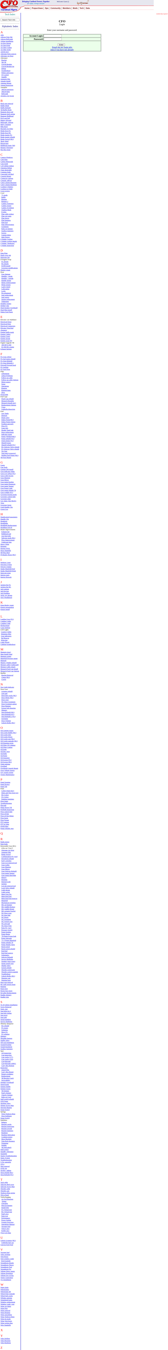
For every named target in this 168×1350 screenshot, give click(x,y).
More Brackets (6, 1139)
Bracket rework (6, 1129)
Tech (82, 8)
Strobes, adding (6, 1170)
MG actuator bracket (8, 911)
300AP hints (5, 92)
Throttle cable (5, 1189)
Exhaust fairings (6, 349)
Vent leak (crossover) (8, 453)
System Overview (7, 1222)
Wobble (4, 1145)
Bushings (4, 1133)
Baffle (3, 197)
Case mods (4, 164)
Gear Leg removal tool (9, 863)
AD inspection (6, 1053)
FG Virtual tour (6, 1210)
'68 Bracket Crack (7, 1078)
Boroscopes (5, 143)
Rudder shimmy (6, 995)
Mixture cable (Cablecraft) (10, 665)
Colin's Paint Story (7, 791)
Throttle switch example (9, 972)
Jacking (4, 884)
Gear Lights (5, 865)
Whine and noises (7, 73)
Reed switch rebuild (8, 949)
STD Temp (4, 1101)
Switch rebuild (6, 968)
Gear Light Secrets (7, 476)
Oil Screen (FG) (6, 760)
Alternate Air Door (7, 56)
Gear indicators (6, 636)
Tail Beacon (5, 638)
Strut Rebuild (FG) (7, 714)
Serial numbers (6, 1019)
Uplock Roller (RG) (8, 723)
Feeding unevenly (7, 424)
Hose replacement (7, 432)
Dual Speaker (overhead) (9, 308)
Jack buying (5, 591)
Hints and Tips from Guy (10, 793)
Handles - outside (7, 278)
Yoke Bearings (5, 1341)
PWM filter (4, 826)
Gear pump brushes (7, 482)
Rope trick (4, 989)
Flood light (4, 395)
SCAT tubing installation (9, 1005)
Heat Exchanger (6, 1205)
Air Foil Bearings (7, 1199)
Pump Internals (6, 938)
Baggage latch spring (8, 114)
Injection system (6, 565)
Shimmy (4, 710)
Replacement (5, 1076)
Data (88, 8)
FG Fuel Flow (5, 369)
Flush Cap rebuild (7, 399)
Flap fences (5, 218)
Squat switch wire (7, 963)
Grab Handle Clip (7, 507)
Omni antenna (5, 764)
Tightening (5, 301)
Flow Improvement (8, 540)
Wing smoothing (6, 1315)
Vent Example (5, 1261)
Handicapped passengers (9, 517)
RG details (5, 264)
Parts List (4, 1216)
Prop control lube (6, 812)
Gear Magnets (5, 478)
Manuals (3, 660)
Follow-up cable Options (9, 380)
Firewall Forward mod (8, 365)
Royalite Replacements (8, 993)
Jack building (5, 593)
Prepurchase (37, 8)
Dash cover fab (6, 255)
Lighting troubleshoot (8, 644)
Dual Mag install (6, 310)
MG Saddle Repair (7, 909)
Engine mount (5, 339)
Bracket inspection (7, 1126)
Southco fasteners (7, 231)
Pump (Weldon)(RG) (8, 436)
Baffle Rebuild (6, 108)
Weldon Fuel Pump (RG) (9, 455)
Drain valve (5, 418)
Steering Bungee (6, 1108)
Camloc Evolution (7, 208)
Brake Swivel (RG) (7, 139)
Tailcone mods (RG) (8, 538)
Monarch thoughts (7, 401)
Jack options (5, 589)
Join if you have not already (62, 50)
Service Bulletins (7, 959)
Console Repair (6, 176)
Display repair (5, 270)
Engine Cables (5, 334)
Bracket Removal (7, 675)
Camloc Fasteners (7, 204)
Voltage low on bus (7, 1275)
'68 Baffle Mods (6, 110)
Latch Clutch (5, 287)
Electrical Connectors (8, 326)
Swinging (4, 719)
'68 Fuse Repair (6, 457)
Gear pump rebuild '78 (8, 490)
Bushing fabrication (8, 1135)
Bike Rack (4, 127)
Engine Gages (5, 336)
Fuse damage (5, 274)
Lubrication (5, 289)
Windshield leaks (6, 1300)
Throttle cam (5, 1191)
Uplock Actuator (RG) (8, 1240)
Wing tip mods (6, 1319)
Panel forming (5, 782)
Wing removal (5, 1310)
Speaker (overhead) (7, 1082)
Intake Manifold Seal (8, 569)
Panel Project (5, 784)
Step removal (5, 1166)
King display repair (7, 605)
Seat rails (4, 1017)
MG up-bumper (6, 905)
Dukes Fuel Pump (7, 312)
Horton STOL (5, 548)
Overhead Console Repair (9, 768)
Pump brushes (6, 932)
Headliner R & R (6, 527)
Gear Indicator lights (8, 471)
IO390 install (5, 266)
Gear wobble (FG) (7, 492)
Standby (4, 77)
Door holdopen (6, 1116)
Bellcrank (4, 94)
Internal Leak (6, 882)
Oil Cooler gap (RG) (8, 739)
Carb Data (4, 159)
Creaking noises (6, 1137)
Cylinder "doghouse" (8, 243)
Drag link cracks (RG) (9, 695)
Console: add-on (6, 180)
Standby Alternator (7, 1152)
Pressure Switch (6, 930)
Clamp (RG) (5, 677)
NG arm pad (5, 924)
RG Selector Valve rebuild (10, 447)
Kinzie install (5, 609)
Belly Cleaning (6, 124)
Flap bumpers (6, 220)
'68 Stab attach (6, 1147)
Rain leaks (4, 844)
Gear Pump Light (6, 488)
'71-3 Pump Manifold (8, 940)
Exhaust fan (5, 532)
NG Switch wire (7, 922)
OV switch (5, 75)
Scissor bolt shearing (8, 708)
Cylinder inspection (7, 245)
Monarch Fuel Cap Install (9, 669)
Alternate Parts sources (8, 54)
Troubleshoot (5, 71)
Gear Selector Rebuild (9, 871)
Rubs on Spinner (7, 229)
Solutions (4, 1030)
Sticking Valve (5, 1103)
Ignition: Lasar (6, 562)
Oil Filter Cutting (6, 747)
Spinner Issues (5, 1089)
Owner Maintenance (7, 775)
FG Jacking (4, 367)
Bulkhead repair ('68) (8, 145)
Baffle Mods (5, 106)
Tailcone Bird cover (7, 1184)
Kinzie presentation (7, 607)
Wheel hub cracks (7, 1296)
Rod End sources (7, 953)
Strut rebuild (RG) (7, 1173)
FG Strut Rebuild (6, 361)
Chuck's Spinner (7, 1095)
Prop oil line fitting (7, 816)
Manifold (4, 901)
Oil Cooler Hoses (6, 737)
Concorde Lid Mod (7, 174)
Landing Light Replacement (5, 624)
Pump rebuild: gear (7, 828)
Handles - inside (6, 276)
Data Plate (4, 253)
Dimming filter (6, 634)
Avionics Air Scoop (7, 96)
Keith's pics (5, 1231)
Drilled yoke (5, 306)
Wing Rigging (5, 1313)
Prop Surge (4, 818)
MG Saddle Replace (8, 907)
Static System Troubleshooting (6, 1159)
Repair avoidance (7, 1074)
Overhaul (4, 766)
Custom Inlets (6, 235)
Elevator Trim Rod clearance (7, 329)
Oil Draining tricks (7, 743)
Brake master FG (6, 135)
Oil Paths (4, 754)
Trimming (4, 1143)
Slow (3, 392)
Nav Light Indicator (7, 687)
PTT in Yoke (5, 824)
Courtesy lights (6, 632)
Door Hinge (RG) (7, 698)
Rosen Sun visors (6, 991)
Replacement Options (8, 405)
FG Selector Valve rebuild (10, 449)
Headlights (4, 523)
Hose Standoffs (6, 551)
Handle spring (6, 280)
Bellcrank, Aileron (7, 122)
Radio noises (5, 842)
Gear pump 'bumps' (7, 486)
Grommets (5, 227)
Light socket (5, 892)
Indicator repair (6, 434)
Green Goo (4, 509)
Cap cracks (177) (7, 1057)
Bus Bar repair (5, 150)
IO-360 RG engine (7, 347)
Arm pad (4, 693)
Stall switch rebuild (7, 1099)
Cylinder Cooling (6, 239)
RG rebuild (5, 1026)
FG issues (4, 1028)
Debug (3, 68)
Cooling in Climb (6, 189)
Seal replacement (7, 295)
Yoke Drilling (5, 1339)
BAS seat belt (5, 118)
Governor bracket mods (9, 495)
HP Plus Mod (5, 553)
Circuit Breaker (6, 64)
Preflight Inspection (7, 810)
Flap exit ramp (6, 216)
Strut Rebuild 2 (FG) (8, 716)
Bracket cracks (6, 1124)
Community (56, 8)
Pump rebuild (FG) (7, 439)
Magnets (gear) (6, 652)
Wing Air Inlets (6, 1306)
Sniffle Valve (5, 1040)
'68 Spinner (5, 1091)
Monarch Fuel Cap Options (10, 671)
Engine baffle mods (7, 332)
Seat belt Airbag (6, 1013)
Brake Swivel (6, 854)
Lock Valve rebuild (7, 888)
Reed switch (5, 947)
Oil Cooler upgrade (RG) (9, 741)
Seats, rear (4, 1009)
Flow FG (4, 426)
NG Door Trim (6, 926)
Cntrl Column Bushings (9, 185)
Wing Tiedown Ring (8, 1114)
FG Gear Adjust (6, 357)
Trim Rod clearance (8, 1141)
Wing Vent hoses (6, 1321)
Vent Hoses (4, 1257)
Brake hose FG (6, 131)
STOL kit (4, 1168)
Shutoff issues (6, 443)
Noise (3, 384)
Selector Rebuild (7, 957)
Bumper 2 (4, 201)
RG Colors (5, 795)
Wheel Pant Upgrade (8, 1294)
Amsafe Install (5, 81)
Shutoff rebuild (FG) (8, 445)
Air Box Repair (6, 43)
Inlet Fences (5, 237)
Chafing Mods (6, 210)
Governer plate (6, 499)
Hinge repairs (6, 285)
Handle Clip (5, 519)
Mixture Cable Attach (8, 667)
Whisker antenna (6, 1298)
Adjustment (5, 374)
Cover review (5, 191)
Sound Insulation (6, 1047)
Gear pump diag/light (8, 875)
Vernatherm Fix (6, 1269)
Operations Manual (8, 1224)
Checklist (4, 1203)
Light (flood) (5, 642)
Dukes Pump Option (8, 422)
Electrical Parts (6, 324)
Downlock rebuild (7, 859)
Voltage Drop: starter (8, 1271)
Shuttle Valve (5, 966)
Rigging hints (6, 390)
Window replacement (8, 1302)
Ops (46, 8)
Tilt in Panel (5, 1195)
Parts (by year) (6, 928)
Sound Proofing (6, 1045)
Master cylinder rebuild (9, 663)
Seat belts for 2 (6, 1011)
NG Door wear (6, 913)
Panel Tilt (4, 786)
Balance (4, 1122)
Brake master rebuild (8, 137)
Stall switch (5, 1149)
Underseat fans (6, 542)
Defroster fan (5, 257)
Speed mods (5, 1084)
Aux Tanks (5, 413)
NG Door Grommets (8, 702)
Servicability (5, 1080)
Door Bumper (6, 706)
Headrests (4, 521)
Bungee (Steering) (7, 148)
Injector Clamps (6, 567)
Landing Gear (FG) (7, 619)
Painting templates (7, 799)
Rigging (4, 388)
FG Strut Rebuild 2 (7, 363)
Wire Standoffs (6, 1325)
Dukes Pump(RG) (7, 420)
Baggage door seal (7, 112)
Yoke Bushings (6, 1343)
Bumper (4, 199)
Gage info (4, 428)
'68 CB (3, 62)
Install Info (5, 1208)
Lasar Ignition (5, 628)
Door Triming (6, 721)
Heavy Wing (5, 544)
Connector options (7, 178)
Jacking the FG (6, 585)
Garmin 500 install (7, 469)
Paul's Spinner (6, 1093)
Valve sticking (5, 1254)
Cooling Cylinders (7, 187)
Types (3, 407)
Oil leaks (4, 749)
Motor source (6, 382)
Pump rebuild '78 (7, 942)
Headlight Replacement (9, 525)
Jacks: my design (6, 595)
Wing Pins (4, 1308)
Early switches (6, 861)
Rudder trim (5, 997)
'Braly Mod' (5, 141)
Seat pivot (4, 1015)
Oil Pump (4, 756)
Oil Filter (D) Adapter (8, 745)
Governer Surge (6, 505)
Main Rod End (6, 896)
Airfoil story (5, 52)
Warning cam (5, 978)
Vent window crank (7, 1259)
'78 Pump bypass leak (8, 936)
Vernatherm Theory (7, 1265)
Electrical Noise (6, 322)
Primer (4, 1201)
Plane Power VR (6, 807)
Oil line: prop (5, 751)
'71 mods (4, 195)
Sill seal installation (7, 1043)
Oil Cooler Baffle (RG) (8, 733)
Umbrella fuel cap (7, 1243)
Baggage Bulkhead (7, 116)
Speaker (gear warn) (8, 961)
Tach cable (4, 1182)
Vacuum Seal (5, 1226)
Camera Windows (7, 157)
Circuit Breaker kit (7, 66)
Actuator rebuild (7, 691)
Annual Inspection (7, 85)
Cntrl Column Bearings (8, 183)
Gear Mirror (5, 480)
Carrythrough (6, 1061)
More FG (4, 1032)
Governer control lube (8, 497)
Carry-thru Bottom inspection (7, 1067)
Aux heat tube (6, 536)
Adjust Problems (7, 376)
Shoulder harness (6, 1038)
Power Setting (6, 1220)
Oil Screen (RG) (6, 762)
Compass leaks (6, 172)
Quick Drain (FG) (7, 441)
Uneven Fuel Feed (7, 1245)
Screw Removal (6, 1007)
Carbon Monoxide (7, 162)
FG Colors (5, 797)
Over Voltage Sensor (8, 770)
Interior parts (5, 575)
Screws (3, 233)
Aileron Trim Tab (6, 37)
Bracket (4, 60)
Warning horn (6, 980)
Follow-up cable (7, 378)
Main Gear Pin (6, 894)
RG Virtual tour (6, 1212)
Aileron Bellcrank (7, 39)
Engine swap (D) (6, 341)
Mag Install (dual (6, 654)
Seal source (5, 297)
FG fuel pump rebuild (8, 359)
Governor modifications (9, 268)
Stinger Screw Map (7, 1105)
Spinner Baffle (5, 1087)
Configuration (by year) (9, 856)
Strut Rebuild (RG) (8, 712)
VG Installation (6, 1280)
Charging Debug (6, 168)
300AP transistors (7, 89)
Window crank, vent (7, 1304)
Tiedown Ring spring (8, 1193)
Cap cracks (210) (7, 1059)
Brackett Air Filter (7, 129)
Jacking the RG (6, 587)
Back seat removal (7, 103)
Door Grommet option (9, 704)
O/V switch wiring (7, 772)
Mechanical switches (8, 903)
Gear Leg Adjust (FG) (8, 474)
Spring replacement (8, 299)
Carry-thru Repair (7, 1072)
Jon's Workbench (6, 597)
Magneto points (6, 656)
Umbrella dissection (8, 409)
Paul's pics (5, 1214)
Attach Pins (5, 1070)
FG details (5, 262)
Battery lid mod (6, 120)
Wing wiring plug (7, 1323)
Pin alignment (6, 293)
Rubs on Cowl (6, 1097)
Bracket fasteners (7, 1131)
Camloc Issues (6, 206)
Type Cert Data (6, 1233)
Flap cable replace (7, 214)
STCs (2, 1164)
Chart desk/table (6, 170)
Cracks (3, 679)
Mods (75, 8)
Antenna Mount (6, 83)
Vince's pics (5, 1229)
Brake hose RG (6, 133)
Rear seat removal (7, 982)
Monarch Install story (8, 403)
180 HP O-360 (6, 345)
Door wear (5, 700)
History (4, 877)
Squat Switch (5, 1110)
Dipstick (4, 415)
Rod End (4, 951)
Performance (5, 1218)
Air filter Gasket (6, 48)
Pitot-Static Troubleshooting (6, 802)
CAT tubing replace (7, 166)
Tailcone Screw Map (8, 1187)
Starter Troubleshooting (9, 1156)
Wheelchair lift (6, 1292)
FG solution (5, 1034)
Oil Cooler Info (6, 735)
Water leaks (5, 1287)
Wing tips (4, 640)
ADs (2, 35)
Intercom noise (6, 573)
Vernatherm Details (7, 1263)
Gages (3, 465)
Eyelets (3, 212)
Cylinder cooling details (9, 241)
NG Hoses (5, 917)
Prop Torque (5, 820)
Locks (3, 291)
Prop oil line (5, 814)
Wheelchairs (5, 1289)
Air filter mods (6, 50)
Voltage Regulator (7, 1273)
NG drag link (5, 915)
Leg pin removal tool (8, 886)
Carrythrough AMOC (8, 1063)
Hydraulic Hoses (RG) (8, 555)
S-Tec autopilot (6, 1162)
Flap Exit (4, 222)
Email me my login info (62, 47)
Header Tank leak (7, 430)
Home (27, 8)
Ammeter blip (5, 79)
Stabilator (4, 1120)
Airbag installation (7, 41)
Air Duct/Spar (5, 45)
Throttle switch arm (8, 970)
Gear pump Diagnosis (8, 484)
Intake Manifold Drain (8, 571)
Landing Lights (6, 621)
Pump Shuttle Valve (8, 945)
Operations (5, 386)
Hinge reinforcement (8, 283)
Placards (3, 805)
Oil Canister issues (7, 731)
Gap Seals (4, 467)
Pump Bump (5, 934)
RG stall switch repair (8, 984)
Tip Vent (4, 451)
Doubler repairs (6, 304)
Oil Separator (5, 758)
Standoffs (4, 1154)
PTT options (5, 822)
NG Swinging (6, 919)
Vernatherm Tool (6, 1267)
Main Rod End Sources (9, 898)
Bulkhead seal (6, 534)
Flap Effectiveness (7, 224)
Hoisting (3, 546)
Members (67, 8)
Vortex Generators (7, 1278)
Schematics (5, 955)
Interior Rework (6, 577)
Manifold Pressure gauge (9, 658)
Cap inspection (6, 1055)
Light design (5, 890)
